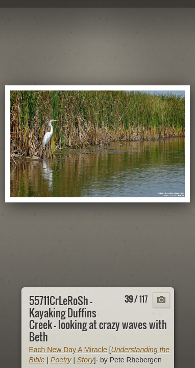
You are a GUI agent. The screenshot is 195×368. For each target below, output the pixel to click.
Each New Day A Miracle (68, 350)
